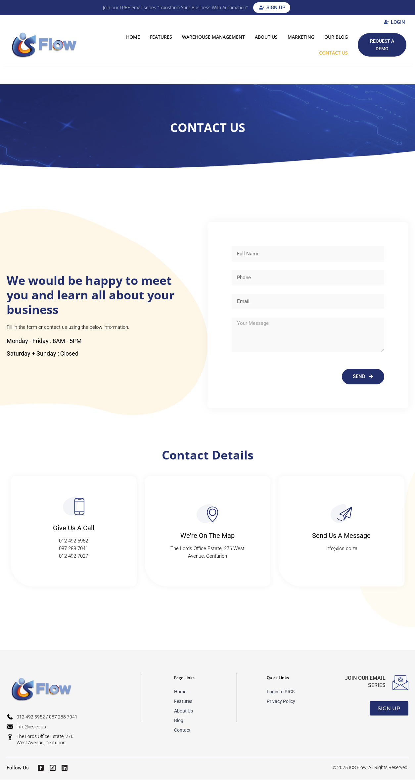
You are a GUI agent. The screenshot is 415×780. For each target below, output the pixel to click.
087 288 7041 (73, 549)
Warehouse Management (213, 37)
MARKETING (301, 37)
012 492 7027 (73, 556)
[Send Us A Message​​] (341, 514)
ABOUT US (266, 37)
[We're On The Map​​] (207, 514)
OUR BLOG (336, 37)
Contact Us (333, 53)
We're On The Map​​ (207, 536)
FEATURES (161, 37)
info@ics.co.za (341, 549)
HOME (133, 37)
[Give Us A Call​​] (73, 506)
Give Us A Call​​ (73, 528)
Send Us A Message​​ (341, 536)
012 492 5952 (73, 541)
